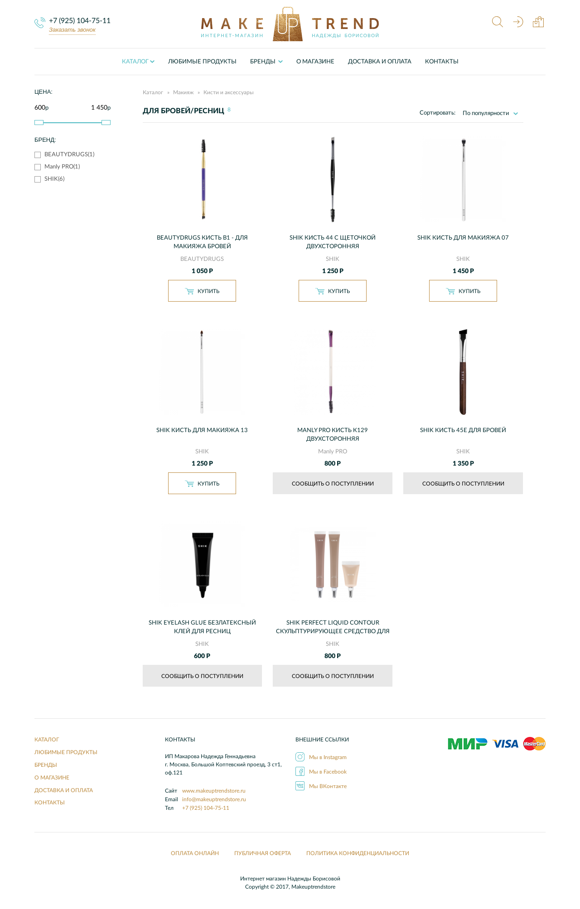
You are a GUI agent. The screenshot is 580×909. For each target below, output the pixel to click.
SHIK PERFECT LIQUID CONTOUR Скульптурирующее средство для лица (333, 631)
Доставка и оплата (379, 62)
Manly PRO (332, 452)
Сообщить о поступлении (333, 483)
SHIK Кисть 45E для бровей (463, 430)
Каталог (135, 62)
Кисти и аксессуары (228, 92)
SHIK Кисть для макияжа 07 (463, 238)
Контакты (442, 62)
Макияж (183, 92)
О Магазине (315, 62)
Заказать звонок (72, 30)
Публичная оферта (262, 853)
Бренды (45, 765)
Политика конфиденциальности (357, 853)
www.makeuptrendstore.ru (214, 791)
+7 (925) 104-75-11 (80, 20)
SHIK (332, 259)
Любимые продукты (202, 62)
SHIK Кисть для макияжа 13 (202, 430)
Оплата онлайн (195, 853)
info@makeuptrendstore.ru (214, 799)
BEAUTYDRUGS (202, 259)
